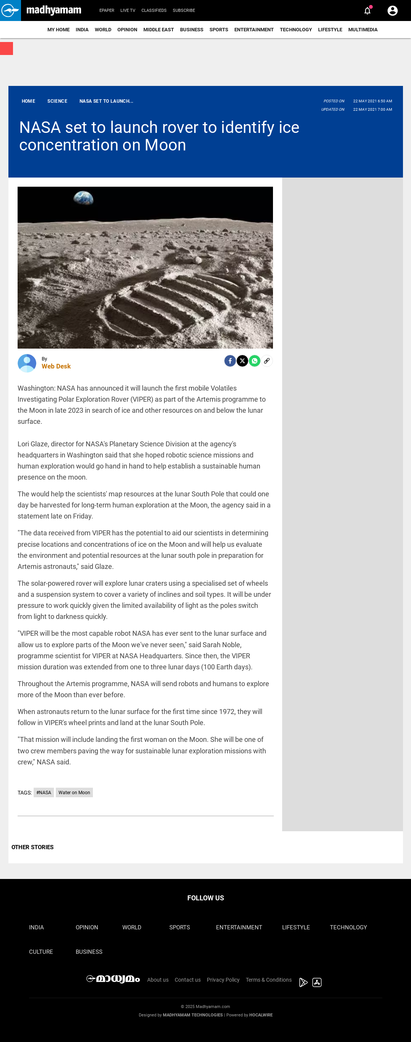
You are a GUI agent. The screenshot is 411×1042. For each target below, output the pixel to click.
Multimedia (363, 29)
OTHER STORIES (32, 847)
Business (191, 29)
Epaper (106, 10)
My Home (58, 29)
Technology (296, 29)
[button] (10, 10)
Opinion (127, 29)
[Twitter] (242, 361)
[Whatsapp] (255, 361)
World (103, 29)
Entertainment (254, 29)
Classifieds (154, 10)
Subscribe (184, 10)
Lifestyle (330, 29)
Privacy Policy (223, 980)
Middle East (158, 29)
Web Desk (56, 366)
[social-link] (267, 361)
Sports (219, 29)
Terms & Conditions (269, 980)
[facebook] (230, 361)
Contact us (188, 980)
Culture (41, 951)
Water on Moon (74, 792)
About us (158, 980)
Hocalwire (261, 1015)
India (82, 29)
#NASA (43, 792)
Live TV (127, 10)
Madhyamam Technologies (193, 1015)
